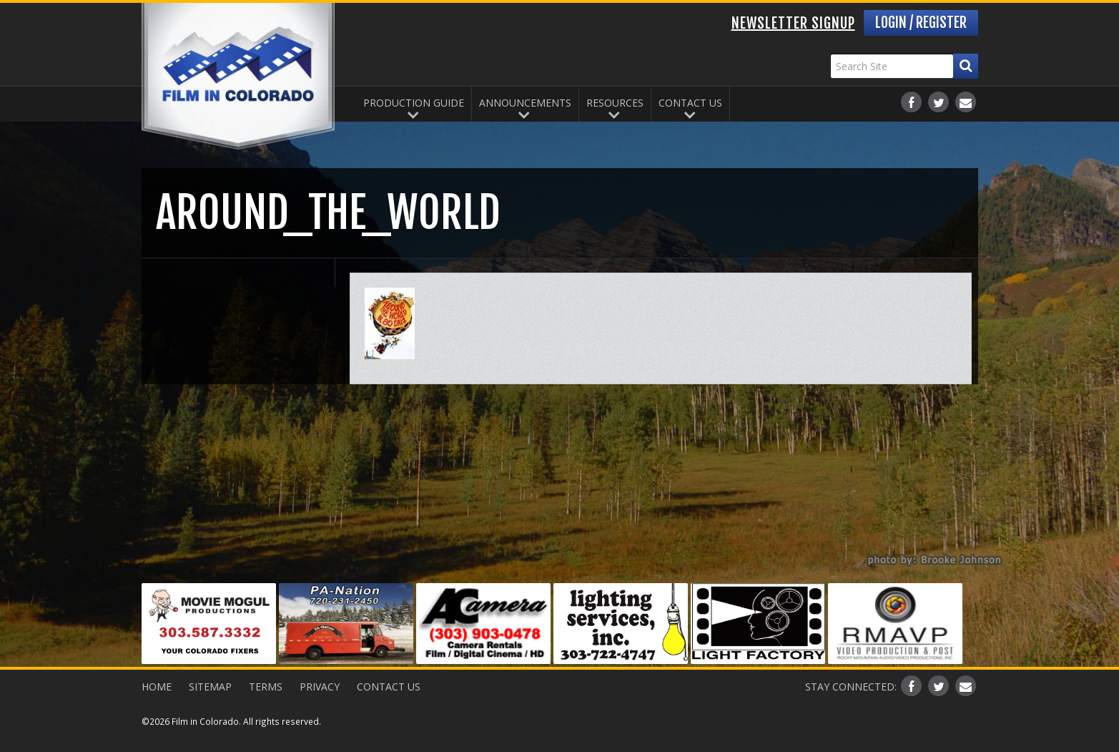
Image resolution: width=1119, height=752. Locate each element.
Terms (265, 686)
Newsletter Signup (793, 23)
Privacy (320, 686)
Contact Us (690, 102)
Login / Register (921, 22)
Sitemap (210, 686)
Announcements (525, 102)
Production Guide (413, 102)
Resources (615, 102)
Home (157, 686)
